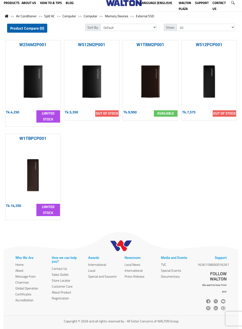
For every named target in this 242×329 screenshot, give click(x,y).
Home (19, 264)
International (97, 264)
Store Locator (61, 280)
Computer (69, 15)
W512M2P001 (91, 44)
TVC (163, 264)
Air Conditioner (26, 15)
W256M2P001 (33, 44)
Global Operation (26, 288)
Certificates (23, 294)
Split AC (49, 15)
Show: (170, 27)
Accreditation (24, 300)
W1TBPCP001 (33, 138)
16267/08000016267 (213, 264)
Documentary (170, 276)
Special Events (171, 270)
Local (91, 270)
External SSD (145, 15)
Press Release (134, 276)
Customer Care (62, 286)
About (19, 270)
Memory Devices (116, 15)
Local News (132, 264)
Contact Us (59, 268)
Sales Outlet (60, 274)
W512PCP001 (209, 44)
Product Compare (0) (27, 28)
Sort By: (93, 27)
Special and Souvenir (102, 276)
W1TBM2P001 (150, 44)
